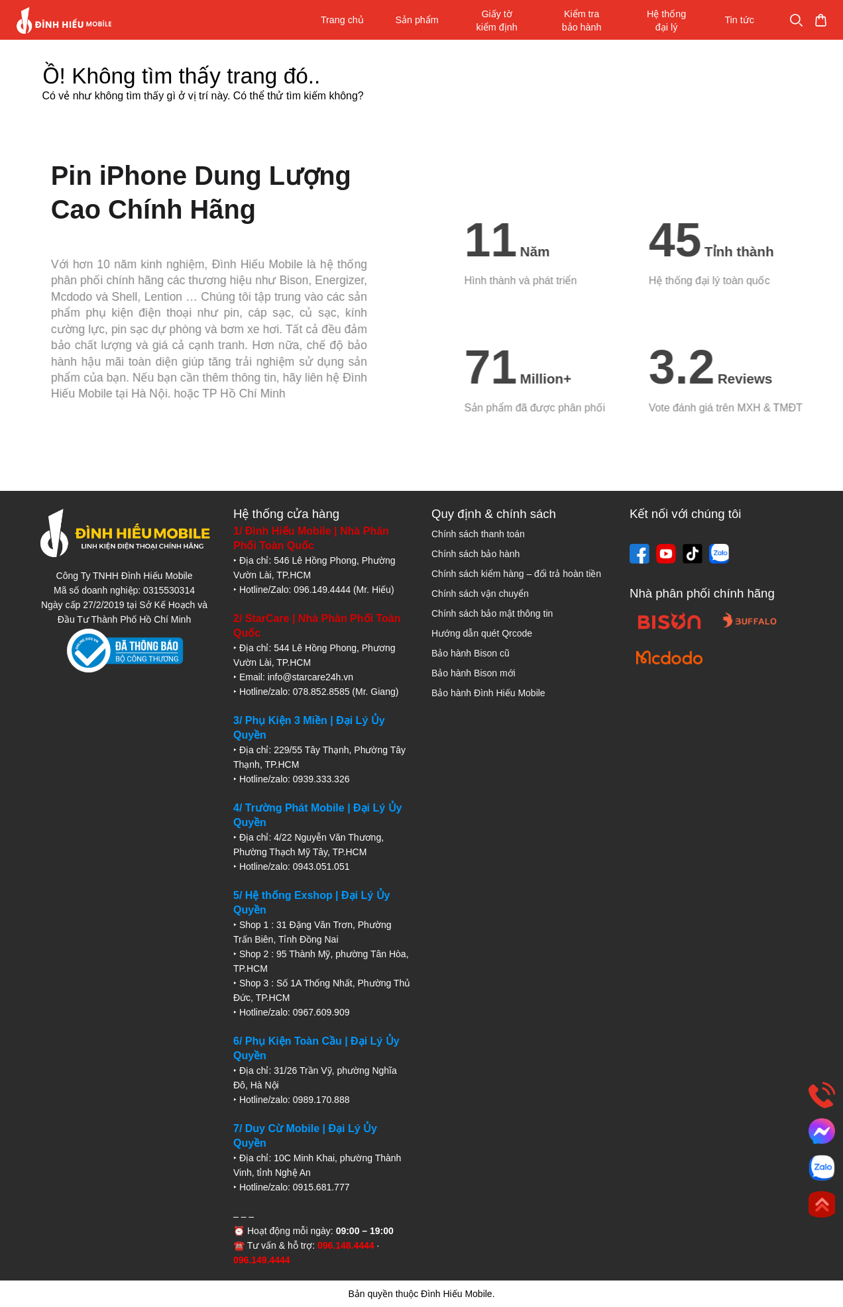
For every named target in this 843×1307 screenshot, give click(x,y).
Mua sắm (794, 20)
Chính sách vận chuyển (480, 593)
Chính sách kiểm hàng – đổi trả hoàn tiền (516, 573)
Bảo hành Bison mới (473, 673)
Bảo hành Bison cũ (470, 653)
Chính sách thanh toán (478, 534)
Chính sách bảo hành (475, 554)
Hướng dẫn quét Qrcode (481, 633)
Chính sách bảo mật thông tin (492, 613)
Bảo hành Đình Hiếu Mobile (488, 693)
